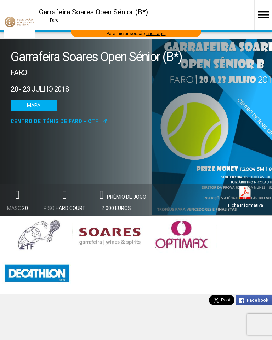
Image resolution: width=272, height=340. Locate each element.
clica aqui (156, 33)
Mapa (33, 105)
